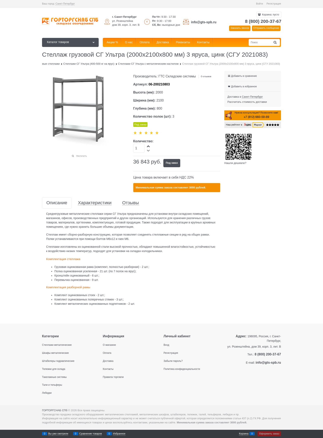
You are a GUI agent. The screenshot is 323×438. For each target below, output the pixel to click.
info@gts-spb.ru (203, 22)
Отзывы (130, 203)
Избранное (119, 433)
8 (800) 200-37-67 (263, 21)
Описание (56, 203)
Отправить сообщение (266, 28)
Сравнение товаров (90, 433)
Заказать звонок (240, 28)
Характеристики (94, 203)
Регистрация (274, 3)
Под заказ (172, 162)
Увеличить (81, 156)
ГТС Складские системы (177, 76)
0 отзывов (206, 76)
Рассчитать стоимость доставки (247, 101)
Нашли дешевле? (235, 163)
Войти (259, 3)
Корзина (243, 433)
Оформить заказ (269, 433)
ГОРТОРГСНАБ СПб (54, 410)
